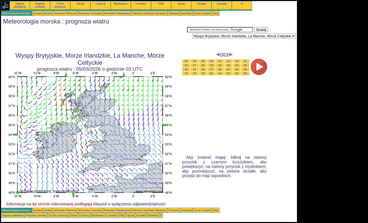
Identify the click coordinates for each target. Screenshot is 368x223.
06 (203, 61)
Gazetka (222, 3)
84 (220, 73)
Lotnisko (141, 3)
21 (245, 61)
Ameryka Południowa (117, 13)
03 (194, 61)
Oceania (174, 13)
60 (220, 69)
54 (203, 69)
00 (186, 61)
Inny (215, 13)
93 (245, 73)
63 (228, 69)
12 (220, 61)
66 (236, 69)
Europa (37, 13)
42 (236, 65)
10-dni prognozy (60, 5)
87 (228, 73)
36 (220, 65)
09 (211, 61)
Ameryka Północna (65, 13)
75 (194, 73)
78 (203, 73)
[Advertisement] (94, 38)
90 (236, 73)
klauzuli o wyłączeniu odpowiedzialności (129, 204)
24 (186, 65)
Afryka (48, 13)
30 (203, 65)
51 (194, 69)
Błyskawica (121, 3)
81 (211, 73)
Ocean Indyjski (202, 13)
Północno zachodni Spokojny (149, 13)
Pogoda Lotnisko (40, 5)
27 (194, 65)
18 (236, 61)
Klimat (80, 3)
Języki (181, 3)
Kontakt (201, 3)
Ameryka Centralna (90, 13)
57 (211, 69)
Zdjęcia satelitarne (20, 5)
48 (186, 69)
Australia (186, 13)
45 (245, 65)
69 (245, 69)
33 (211, 65)
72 (186, 73)
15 (228, 61)
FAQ (161, 3)
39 (228, 65)
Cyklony (101, 3)
